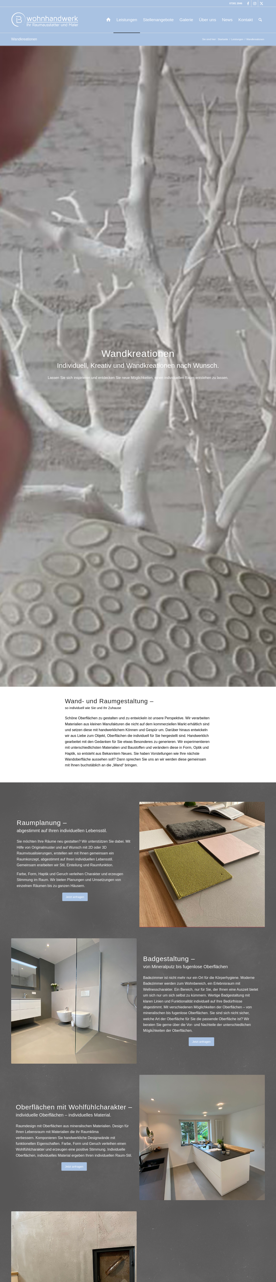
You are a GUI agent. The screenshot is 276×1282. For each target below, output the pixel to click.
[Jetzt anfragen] (62, 897)
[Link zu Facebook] (248, 3)
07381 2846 (235, 3)
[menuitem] (108, 20)
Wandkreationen (24, 39)
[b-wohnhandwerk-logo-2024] (45, 20)
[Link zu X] (261, 3)
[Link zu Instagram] (254, 3)
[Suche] (260, 20)
